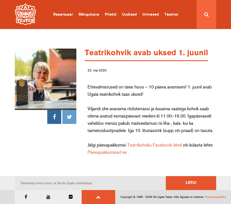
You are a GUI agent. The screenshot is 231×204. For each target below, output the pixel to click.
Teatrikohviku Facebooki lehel (154, 145)
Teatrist (171, 14)
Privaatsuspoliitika (215, 197)
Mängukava (89, 14)
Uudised (129, 14)
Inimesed (150, 14)
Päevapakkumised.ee (107, 152)
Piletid (110, 14)
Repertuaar (63, 14)
